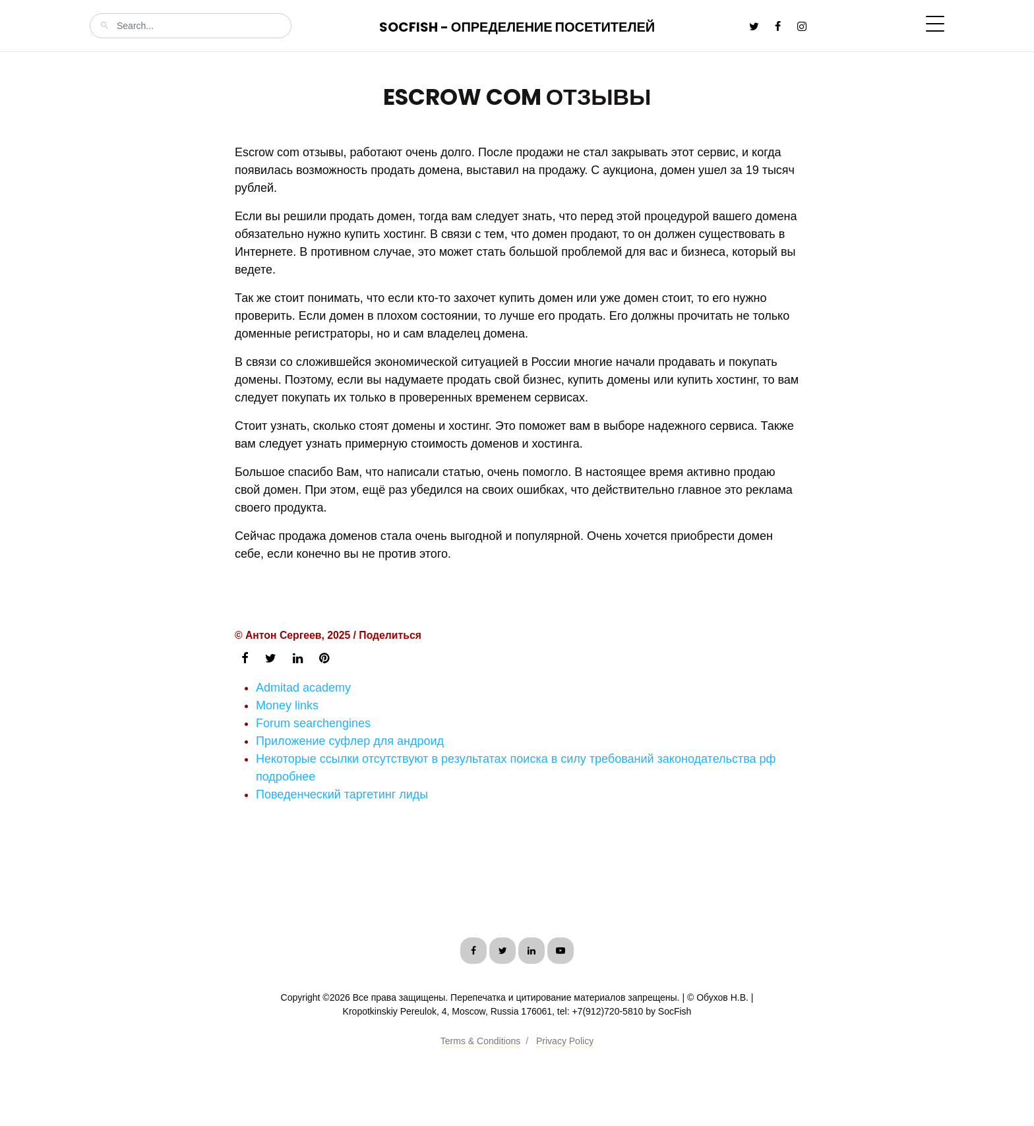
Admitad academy (303, 687)
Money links (287, 705)
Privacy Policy (564, 1041)
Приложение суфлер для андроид (350, 741)
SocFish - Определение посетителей (517, 27)
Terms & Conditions (480, 1041)
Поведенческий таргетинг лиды (342, 794)
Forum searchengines (313, 723)
